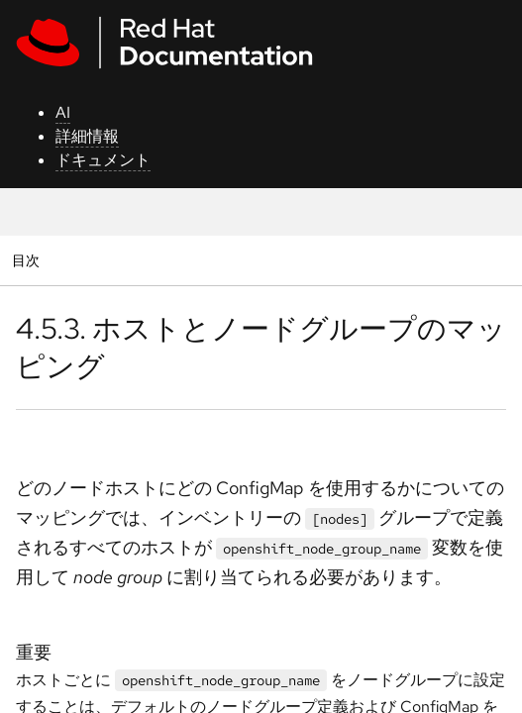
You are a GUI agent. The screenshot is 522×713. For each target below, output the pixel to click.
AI (62, 112)
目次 (28, 260)
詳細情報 (87, 136)
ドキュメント (103, 160)
